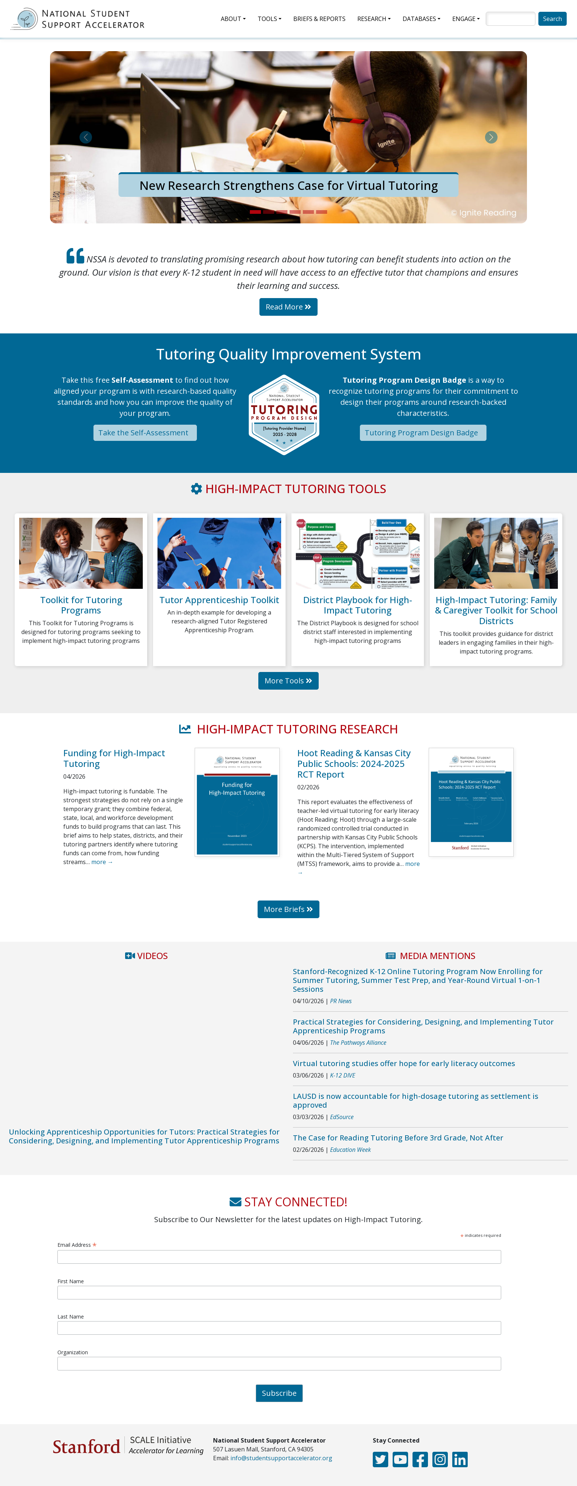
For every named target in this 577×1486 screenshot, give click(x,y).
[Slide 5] (308, 211)
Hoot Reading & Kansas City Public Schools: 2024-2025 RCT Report (354, 763)
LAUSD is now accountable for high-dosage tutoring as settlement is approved (415, 1100)
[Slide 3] (281, 211)
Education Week (350, 1150)
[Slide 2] (268, 211)
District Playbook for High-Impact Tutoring (357, 605)
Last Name (70, 1316)
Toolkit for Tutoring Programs (81, 605)
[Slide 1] (255, 211)
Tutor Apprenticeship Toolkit (219, 600)
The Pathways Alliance (358, 1043)
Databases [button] (419, 19)
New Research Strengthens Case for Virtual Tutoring (288, 185)
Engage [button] (463, 19)
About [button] (231, 19)
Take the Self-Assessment (145, 433)
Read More (288, 307)
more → (102, 862)
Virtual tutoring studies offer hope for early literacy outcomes (404, 1063)
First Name (70, 1281)
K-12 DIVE (342, 1075)
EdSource (342, 1117)
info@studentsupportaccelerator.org (281, 1458)
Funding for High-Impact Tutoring (114, 758)
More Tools (288, 681)
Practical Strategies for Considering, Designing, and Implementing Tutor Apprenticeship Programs (423, 1026)
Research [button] (371, 19)
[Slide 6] (321, 211)
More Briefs (288, 909)
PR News (341, 1001)
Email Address (77, 1245)
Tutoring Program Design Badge (423, 433)
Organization (72, 1352)
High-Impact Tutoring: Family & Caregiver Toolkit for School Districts (496, 610)
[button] (85, 137)
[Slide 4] (295, 211)
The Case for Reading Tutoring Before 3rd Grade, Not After (398, 1138)
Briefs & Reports (319, 19)
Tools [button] (267, 19)
